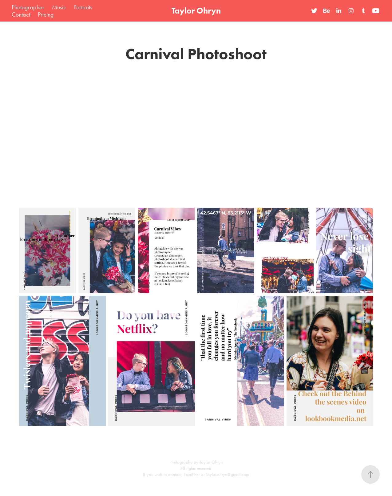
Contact (21, 14)
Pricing (46, 14)
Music (59, 7)
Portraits (82, 7)
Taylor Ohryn (196, 11)
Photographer (28, 7)
